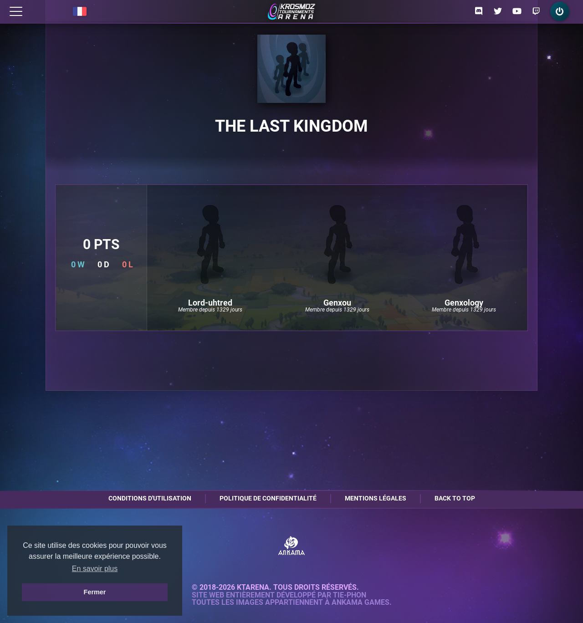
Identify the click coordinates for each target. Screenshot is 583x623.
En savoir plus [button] (95, 568)
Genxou (337, 303)
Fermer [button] (95, 592)
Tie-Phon (349, 595)
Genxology (464, 303)
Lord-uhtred (210, 303)
